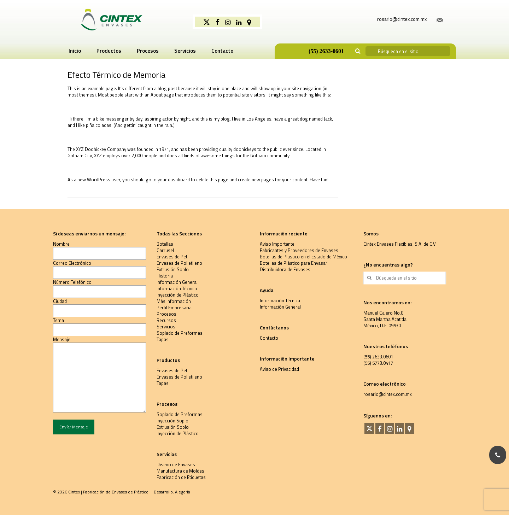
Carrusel (165, 250)
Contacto (269, 337)
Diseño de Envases (176, 464)
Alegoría (182, 491)
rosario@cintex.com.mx (387, 394)
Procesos (166, 313)
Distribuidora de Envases (285, 269)
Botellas (165, 243)
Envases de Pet (172, 256)
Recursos (166, 320)
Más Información (174, 301)
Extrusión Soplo (173, 269)
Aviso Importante (277, 243)
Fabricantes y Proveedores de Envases (299, 250)
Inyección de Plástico (178, 294)
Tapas (163, 339)
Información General (177, 282)
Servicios (166, 326)
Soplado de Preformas (180, 332)
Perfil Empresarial (175, 307)
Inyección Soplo (172, 420)
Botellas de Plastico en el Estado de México (303, 256)
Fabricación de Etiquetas (181, 477)
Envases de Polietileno (179, 263)
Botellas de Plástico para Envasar (293, 263)
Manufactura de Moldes (180, 470)
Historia (165, 275)
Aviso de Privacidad (279, 369)
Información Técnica (177, 288)
